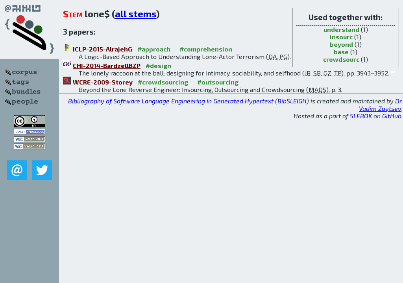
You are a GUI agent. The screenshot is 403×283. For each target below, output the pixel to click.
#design (158, 65)
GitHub (391, 115)
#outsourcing (217, 82)
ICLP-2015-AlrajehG (102, 49)
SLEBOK (361, 115)
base (341, 51)
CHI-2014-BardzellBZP (106, 65)
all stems (135, 13)
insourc (341, 36)
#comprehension (205, 49)
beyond (341, 44)
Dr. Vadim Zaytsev (381, 104)
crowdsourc (341, 59)
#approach (153, 49)
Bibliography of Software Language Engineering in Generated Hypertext (171, 101)
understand (341, 29)
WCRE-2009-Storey (103, 82)
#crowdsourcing (163, 82)
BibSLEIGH (292, 101)
